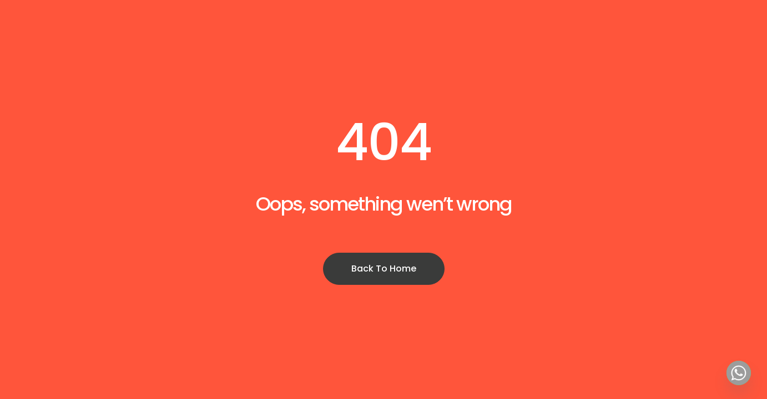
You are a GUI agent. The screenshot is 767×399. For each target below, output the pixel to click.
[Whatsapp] (738, 373)
